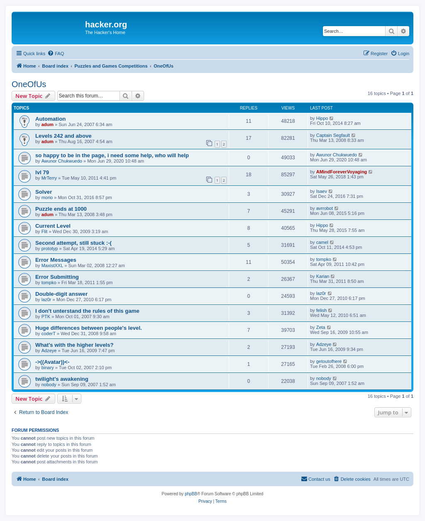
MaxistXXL (53, 265)
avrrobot (324, 208)
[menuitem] (55, 53)
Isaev (321, 191)
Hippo (322, 118)
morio (47, 197)
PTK (46, 316)
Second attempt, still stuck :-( (73, 243)
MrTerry (49, 177)
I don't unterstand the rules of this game (87, 311)
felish (321, 310)
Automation (50, 119)
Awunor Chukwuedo (62, 160)
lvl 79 (42, 172)
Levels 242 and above (63, 136)
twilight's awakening (61, 379)
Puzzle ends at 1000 (61, 209)
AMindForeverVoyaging (341, 171)
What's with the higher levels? (74, 345)
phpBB (191, 494)
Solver (43, 192)
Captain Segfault (333, 135)
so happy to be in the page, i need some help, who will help (112, 155)
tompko (323, 259)
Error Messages (55, 260)
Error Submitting (57, 277)
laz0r (46, 299)
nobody (49, 384)
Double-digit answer (61, 294)
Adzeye (49, 350)
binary (48, 367)
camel (322, 242)
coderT (49, 333)
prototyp (50, 248)
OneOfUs (29, 84)
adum (48, 124)
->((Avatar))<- (52, 362)
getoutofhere (329, 361)
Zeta (320, 327)
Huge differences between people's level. (88, 328)
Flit (45, 231)
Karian (323, 276)
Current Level (53, 226)
